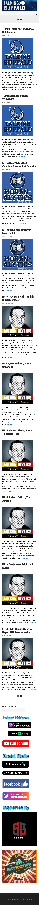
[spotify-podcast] (19, 737)
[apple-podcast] (19, 728)
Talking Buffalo (15, 899)
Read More (21, 89)
